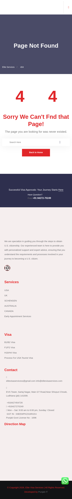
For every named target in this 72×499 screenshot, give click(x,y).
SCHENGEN (10, 300)
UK (5, 295)
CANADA (9, 311)
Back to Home (36, 152)
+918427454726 (15, 402)
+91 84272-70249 (39, 198)
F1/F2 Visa (9, 347)
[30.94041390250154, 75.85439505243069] (34, 452)
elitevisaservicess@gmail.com (20, 381)
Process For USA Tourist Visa (18, 358)
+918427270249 (15, 406)
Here (60, 190)
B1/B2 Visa (9, 342)
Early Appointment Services (17, 316)
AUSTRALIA (10, 306)
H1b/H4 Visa (10, 352)
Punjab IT (43, 492)
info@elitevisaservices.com (49, 381)
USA (6, 290)
